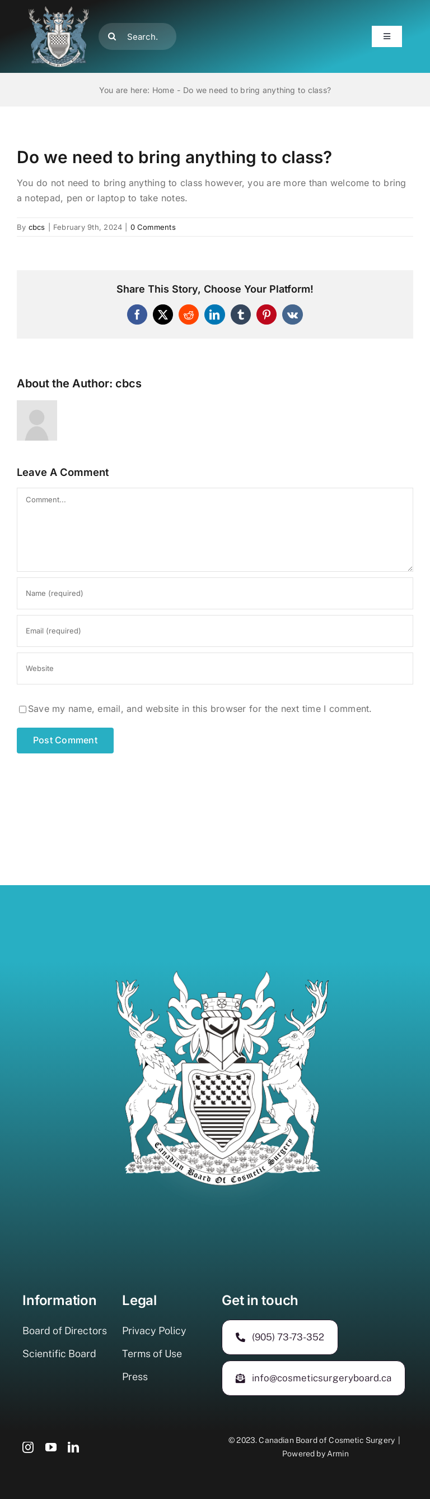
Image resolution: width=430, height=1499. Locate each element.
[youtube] (51, 1447)
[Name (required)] (215, 593)
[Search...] (137, 36)
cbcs (37, 227)
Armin (338, 1453)
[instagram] (28, 1447)
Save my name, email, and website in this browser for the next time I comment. (200, 708)
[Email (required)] (215, 631)
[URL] (215, 668)
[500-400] (59, 10)
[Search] (112, 36)
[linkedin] (73, 1447)
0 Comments (153, 227)
